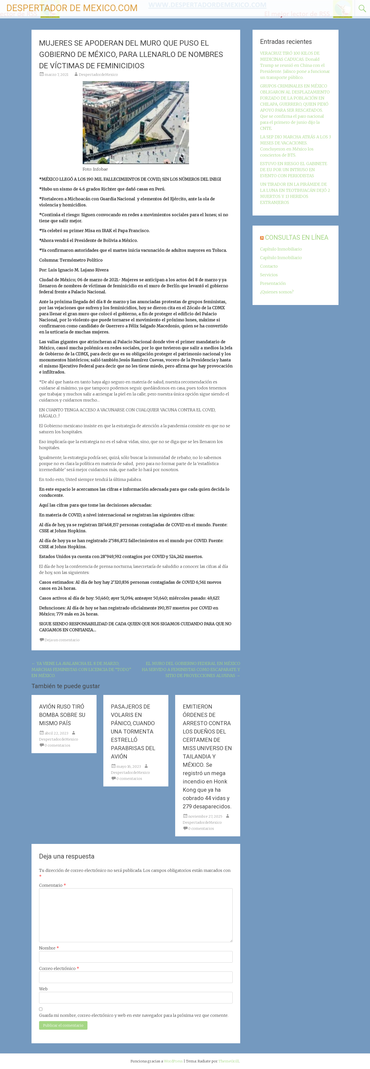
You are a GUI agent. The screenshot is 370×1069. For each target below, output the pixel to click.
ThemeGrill (229, 1061)
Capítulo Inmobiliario (281, 249)
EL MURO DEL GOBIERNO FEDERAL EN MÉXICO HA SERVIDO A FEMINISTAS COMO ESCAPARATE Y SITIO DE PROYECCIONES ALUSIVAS (191, 669)
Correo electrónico (59, 968)
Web (43, 988)
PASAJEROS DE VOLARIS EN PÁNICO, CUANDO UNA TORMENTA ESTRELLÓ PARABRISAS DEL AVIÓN (133, 732)
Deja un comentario (62, 640)
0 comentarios (57, 745)
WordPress (173, 1061)
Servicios (269, 274)
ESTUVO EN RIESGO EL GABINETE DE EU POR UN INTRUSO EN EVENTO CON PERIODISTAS (293, 169)
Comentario (52, 885)
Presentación (273, 283)
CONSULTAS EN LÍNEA (296, 237)
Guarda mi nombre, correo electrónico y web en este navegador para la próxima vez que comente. (133, 1015)
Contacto (269, 266)
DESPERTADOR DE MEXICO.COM (72, 8)
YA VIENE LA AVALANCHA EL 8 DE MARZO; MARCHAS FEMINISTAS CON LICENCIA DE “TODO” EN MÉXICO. (81, 669)
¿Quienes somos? (277, 291)
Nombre (49, 948)
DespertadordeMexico (98, 74)
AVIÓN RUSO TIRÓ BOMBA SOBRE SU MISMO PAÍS (62, 715)
